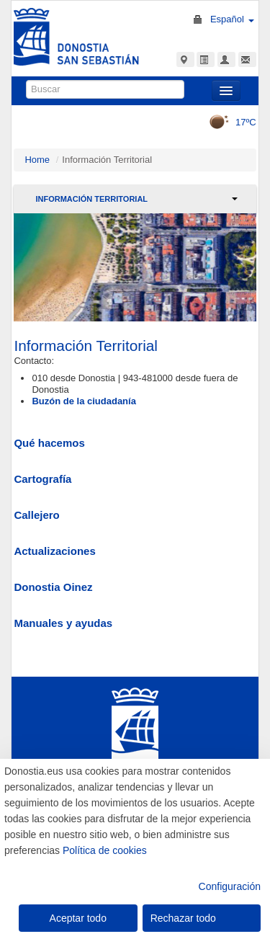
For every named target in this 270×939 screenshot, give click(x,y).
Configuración (230, 886)
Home (37, 159)
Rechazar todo (183, 918)
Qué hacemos (49, 443)
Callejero (36, 515)
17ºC (227, 122)
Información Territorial (91, 199)
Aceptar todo (78, 918)
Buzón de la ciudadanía (83, 401)
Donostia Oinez (53, 587)
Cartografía (42, 479)
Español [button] (232, 19)
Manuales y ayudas (63, 623)
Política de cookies (105, 850)
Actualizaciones (54, 551)
